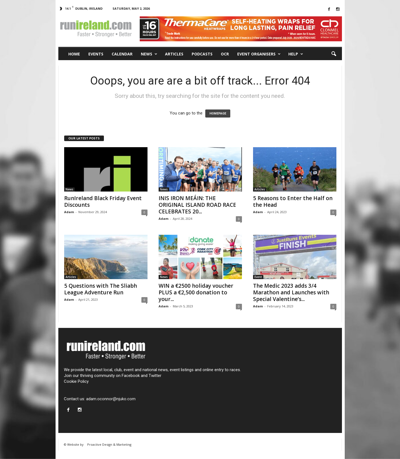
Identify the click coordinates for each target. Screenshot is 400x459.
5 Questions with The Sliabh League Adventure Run (100, 289)
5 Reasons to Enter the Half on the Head (292, 201)
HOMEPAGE (217, 113)
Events (95, 54)
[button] (334, 54)
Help (295, 54)
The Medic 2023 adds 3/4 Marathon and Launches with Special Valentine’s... (291, 292)
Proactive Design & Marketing (109, 444)
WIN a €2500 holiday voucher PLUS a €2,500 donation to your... (196, 292)
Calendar (122, 54)
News (149, 54)
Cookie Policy (76, 381)
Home (74, 54)
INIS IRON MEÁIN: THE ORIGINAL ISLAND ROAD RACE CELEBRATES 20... (197, 205)
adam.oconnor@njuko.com (111, 398)
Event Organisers (259, 54)
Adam (69, 212)
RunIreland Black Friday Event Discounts (103, 201)
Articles (174, 54)
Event (258, 277)
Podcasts (202, 54)
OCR (225, 54)
